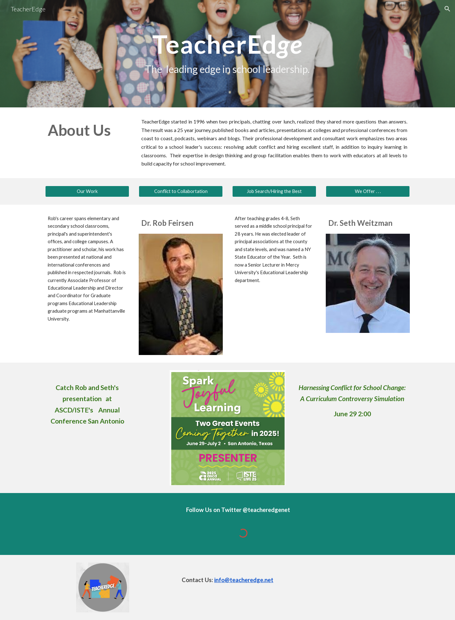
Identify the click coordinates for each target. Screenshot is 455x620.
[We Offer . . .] (368, 191)
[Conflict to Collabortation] (180, 191)
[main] (227, 53)
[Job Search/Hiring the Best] (274, 191)
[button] (447, 8)
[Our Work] (87, 191)
